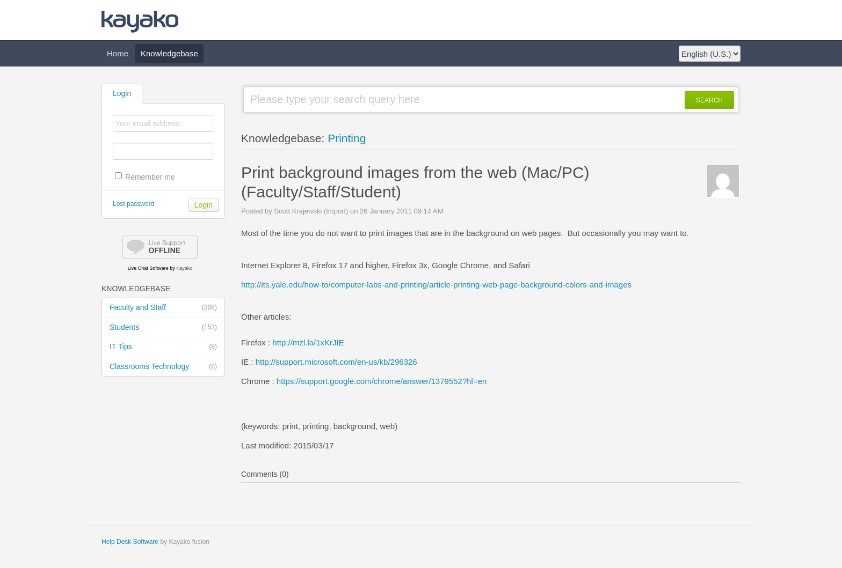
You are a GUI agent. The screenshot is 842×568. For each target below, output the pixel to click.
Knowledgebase (169, 53)
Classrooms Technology (163, 367)
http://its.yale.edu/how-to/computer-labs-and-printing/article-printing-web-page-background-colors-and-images (436, 284)
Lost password (133, 204)
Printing (347, 138)
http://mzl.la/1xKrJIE (308, 342)
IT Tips (163, 347)
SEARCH (709, 100)
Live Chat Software (148, 268)
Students (163, 327)
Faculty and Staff (163, 308)
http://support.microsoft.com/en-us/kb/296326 (336, 361)
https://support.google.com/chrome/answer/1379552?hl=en (382, 381)
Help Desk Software (129, 541)
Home (117, 53)
